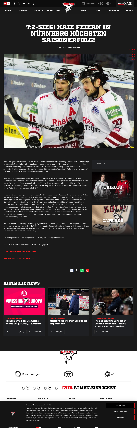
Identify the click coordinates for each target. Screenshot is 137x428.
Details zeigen (107, 424)
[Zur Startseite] (68, 8)
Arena (129, 10)
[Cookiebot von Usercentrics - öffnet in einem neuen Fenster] (13, 424)
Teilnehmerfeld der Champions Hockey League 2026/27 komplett (23, 322)
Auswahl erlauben (120, 407)
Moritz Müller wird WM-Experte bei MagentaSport (68, 322)
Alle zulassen (120, 401)
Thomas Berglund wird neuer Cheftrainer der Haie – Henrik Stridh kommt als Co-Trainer (110, 323)
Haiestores (53, 10)
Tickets (38, 10)
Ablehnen (120, 413)
